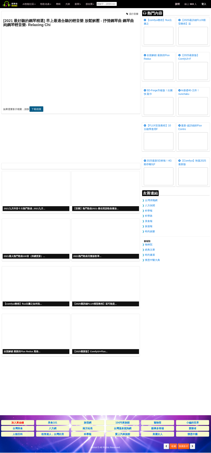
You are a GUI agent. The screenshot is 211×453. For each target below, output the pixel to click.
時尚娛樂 (150, 231)
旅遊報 (148, 226)
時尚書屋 (150, 254)
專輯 (58, 4)
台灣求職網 (151, 200)
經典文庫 (150, 249)
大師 (67, 4)
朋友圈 (90, 4)
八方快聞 (150, 205)
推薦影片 (183, 446)
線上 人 (190, 4)
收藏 (173, 446)
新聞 (78, 4)
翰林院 (148, 244)
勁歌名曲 (45, 4)
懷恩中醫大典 (152, 260)
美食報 (148, 221)
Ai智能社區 (29, 4)
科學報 (148, 210)
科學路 (148, 215)
